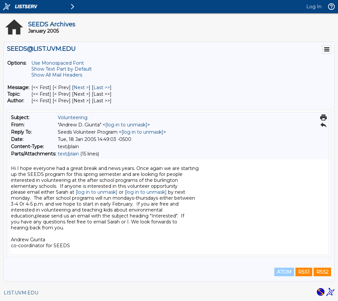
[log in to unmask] (126, 125)
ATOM (284, 272)
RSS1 (304, 272)
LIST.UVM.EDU (21, 293)
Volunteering (72, 117)
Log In (313, 7)
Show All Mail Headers (56, 75)
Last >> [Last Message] (101, 87)
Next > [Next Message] (81, 87)
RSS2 (322, 272)
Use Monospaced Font (57, 63)
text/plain (68, 154)
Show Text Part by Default (61, 69)
